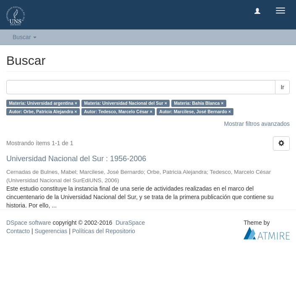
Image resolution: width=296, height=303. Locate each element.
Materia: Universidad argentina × (43, 103)
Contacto (18, 231)
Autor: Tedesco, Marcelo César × (118, 111)
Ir (282, 87)
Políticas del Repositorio (103, 231)
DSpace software (28, 222)
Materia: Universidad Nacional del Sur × (125, 103)
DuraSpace (130, 222)
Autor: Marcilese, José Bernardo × (195, 111)
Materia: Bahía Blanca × (198, 103)
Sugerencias (50, 231)
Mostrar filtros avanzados (257, 123)
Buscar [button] (25, 37)
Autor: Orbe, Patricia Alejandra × (43, 111)
